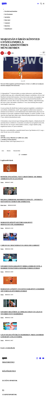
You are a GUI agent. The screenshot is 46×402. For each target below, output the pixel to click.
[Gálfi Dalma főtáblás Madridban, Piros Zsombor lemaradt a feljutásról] (10, 329)
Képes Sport (7, 20)
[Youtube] (43, 358)
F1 (3, 390)
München (9, 150)
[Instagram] (37, 358)
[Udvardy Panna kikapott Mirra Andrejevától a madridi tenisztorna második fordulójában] (10, 261)
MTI (12, 53)
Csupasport (7, 22)
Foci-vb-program (8, 14)
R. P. (6, 53)
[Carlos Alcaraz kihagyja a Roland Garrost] (10, 240)
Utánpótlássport (8, 28)
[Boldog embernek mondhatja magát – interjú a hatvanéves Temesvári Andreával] (10, 194)
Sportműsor (7, 17)
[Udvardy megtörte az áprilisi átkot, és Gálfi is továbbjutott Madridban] (10, 306)
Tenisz (2, 182)
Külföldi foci (9, 371)
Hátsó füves (7, 25)
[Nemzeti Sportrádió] (38, 3)
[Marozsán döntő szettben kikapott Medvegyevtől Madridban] (10, 217)
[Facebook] (40, 358)
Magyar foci (8, 362)
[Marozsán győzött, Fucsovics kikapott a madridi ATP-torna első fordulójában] (10, 283)
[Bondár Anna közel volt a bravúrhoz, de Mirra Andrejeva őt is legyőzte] (10, 171)
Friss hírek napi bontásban (10, 11)
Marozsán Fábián (16, 150)
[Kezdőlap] (4, 3)
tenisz (3, 150)
